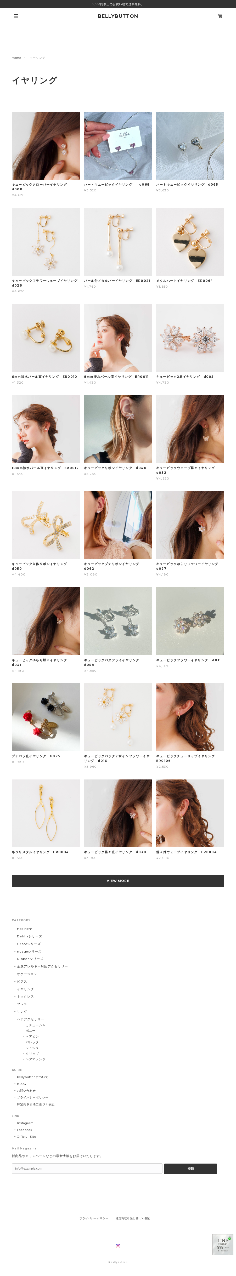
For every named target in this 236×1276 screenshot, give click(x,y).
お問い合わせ (26, 1090)
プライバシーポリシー (32, 1097)
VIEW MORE (118, 881)
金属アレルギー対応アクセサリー (42, 966)
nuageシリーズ (29, 951)
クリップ (32, 1054)
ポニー (31, 1031)
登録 (191, 1168)
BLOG (21, 1084)
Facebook (24, 1130)
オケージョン (27, 974)
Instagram (25, 1123)
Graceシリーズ (29, 944)
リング (22, 1011)
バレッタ (32, 1042)
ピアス (22, 981)
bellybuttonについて (32, 1077)
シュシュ (32, 1048)
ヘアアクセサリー (30, 1019)
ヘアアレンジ (36, 1059)
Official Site (26, 1136)
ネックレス (25, 996)
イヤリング (25, 989)
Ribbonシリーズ (30, 959)
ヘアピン (32, 1036)
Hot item (24, 929)
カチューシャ (36, 1025)
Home (16, 58)
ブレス (22, 1004)
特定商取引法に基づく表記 (36, 1104)
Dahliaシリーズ (29, 936)
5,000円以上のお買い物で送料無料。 (118, 4)
